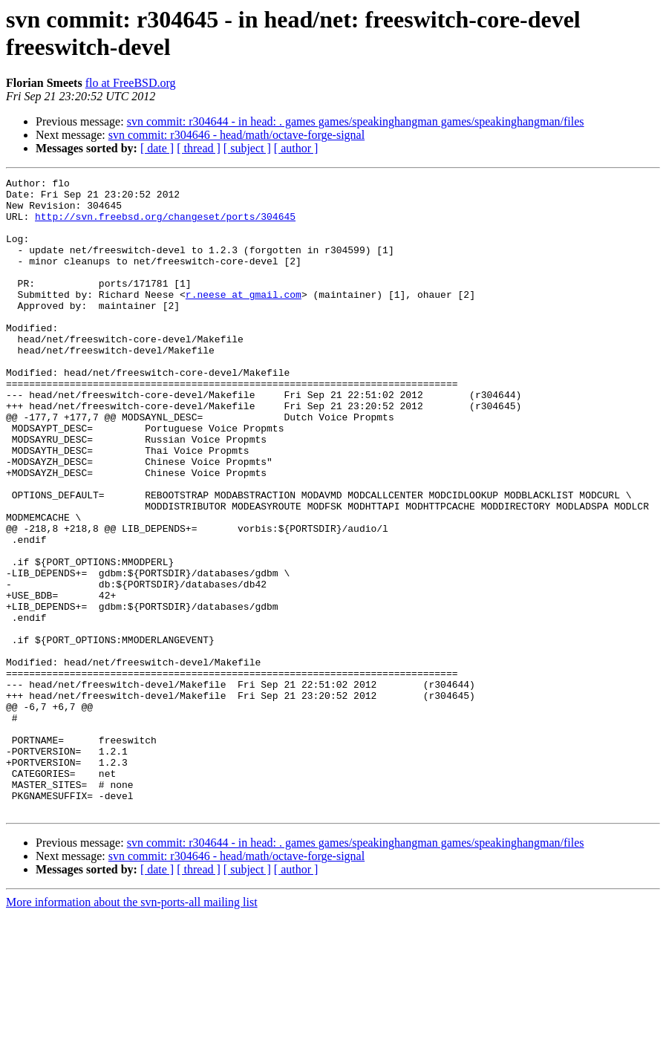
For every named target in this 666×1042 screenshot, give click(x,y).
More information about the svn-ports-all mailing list (132, 1029)
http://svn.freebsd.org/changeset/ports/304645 (165, 225)
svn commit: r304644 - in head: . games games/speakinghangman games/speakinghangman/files (355, 121)
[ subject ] (247, 148)
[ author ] (296, 148)
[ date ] (157, 148)
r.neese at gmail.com (243, 318)
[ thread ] (199, 148)
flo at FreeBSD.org (130, 82)
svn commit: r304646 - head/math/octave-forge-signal (236, 134)
